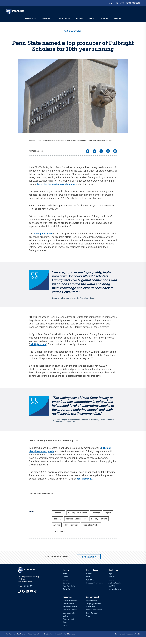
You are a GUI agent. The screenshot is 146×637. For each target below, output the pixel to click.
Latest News (59, 531)
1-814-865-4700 (28, 586)
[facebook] (87, 151)
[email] (108, 151)
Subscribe (88, 556)
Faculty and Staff (99, 519)
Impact (108, 513)
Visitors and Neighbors (76, 519)
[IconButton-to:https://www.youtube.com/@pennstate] (31, 591)
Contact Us (66, 589)
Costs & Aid (63, 19)
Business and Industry (70, 610)
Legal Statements (69, 634)
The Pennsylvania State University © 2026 (127, 634)
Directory (111, 577)
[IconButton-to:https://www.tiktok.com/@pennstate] (35, 591)
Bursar (88, 577)
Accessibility (58, 634)
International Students (70, 607)
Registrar (89, 574)
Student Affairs (90, 580)
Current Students (68, 604)
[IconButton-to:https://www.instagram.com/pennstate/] (19, 591)
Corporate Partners (114, 589)
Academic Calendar (114, 583)
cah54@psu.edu (38, 344)
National (57, 519)
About (116, 19)
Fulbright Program (43, 233)
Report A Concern (133, 3)
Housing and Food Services (94, 583)
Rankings (96, 513)
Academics (29, 19)
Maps (110, 574)
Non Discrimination (47, 634)
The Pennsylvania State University (16, 634)
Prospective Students (70, 601)
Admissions (46, 19)
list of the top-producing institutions (56, 184)
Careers (65, 577)
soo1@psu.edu (84, 478)
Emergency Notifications (93, 604)
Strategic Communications (94, 610)
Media (65, 625)
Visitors (65, 616)
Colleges (66, 580)
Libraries (111, 580)
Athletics (92, 19)
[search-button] (110, 3)
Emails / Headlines (91, 601)
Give (116, 3)
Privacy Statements (34, 634)
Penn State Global (73, 31)
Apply (122, 3)
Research (79, 19)
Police (88, 616)
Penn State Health (69, 586)
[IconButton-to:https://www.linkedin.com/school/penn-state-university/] (27, 591)
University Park (71, 525)
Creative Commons (104, 140)
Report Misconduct (92, 613)
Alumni (57, 525)
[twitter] (94, 151)
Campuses (66, 583)
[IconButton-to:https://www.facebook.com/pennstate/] (23, 591)
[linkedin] (101, 151)
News (103, 19)
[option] (25, 586)
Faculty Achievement (77, 513)
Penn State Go (90, 607)
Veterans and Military (69, 613)
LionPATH (111, 586)
